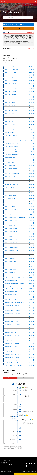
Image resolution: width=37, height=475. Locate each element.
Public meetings (11, 460)
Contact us (31, 461)
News (18, 460)
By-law (5, 471)
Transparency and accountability (4, 463)
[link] (18, 24)
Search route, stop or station (8, 14)
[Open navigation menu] (35, 1)
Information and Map (30, 32)
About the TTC (3, 460)
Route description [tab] (26, 377)
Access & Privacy (9, 471)
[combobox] (18, 17)
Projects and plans (4, 465)
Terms (2, 471)
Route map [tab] (10, 377)
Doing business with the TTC (12, 465)
